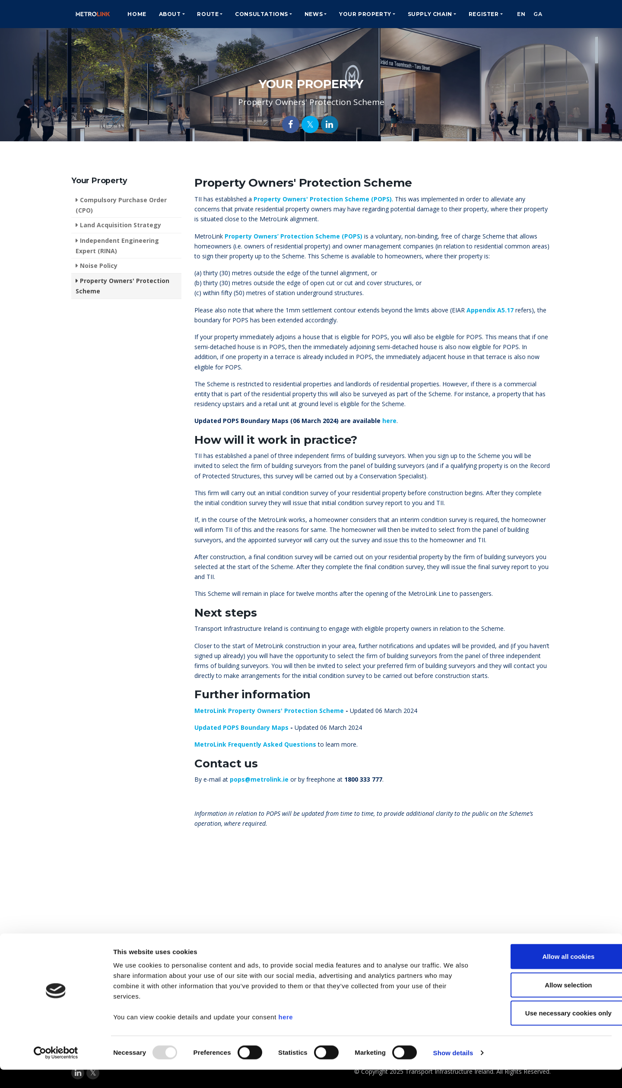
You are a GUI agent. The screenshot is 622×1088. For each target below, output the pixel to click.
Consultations (252, 14)
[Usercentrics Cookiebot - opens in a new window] (56, 1071)
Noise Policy (98, 265)
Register (475, 14)
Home (128, 14)
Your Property (356, 14)
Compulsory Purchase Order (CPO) (121, 205)
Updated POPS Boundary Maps (241, 727)
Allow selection (549, 1003)
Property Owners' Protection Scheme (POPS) (323, 199)
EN (515, 14)
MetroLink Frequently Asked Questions (255, 744)
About (161, 14)
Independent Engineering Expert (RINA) (117, 245)
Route (199, 14)
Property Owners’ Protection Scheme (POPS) (293, 236)
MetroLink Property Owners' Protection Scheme (269, 710)
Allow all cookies (550, 974)
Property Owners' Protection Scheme (122, 286)
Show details (453, 1071)
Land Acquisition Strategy (120, 225)
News (305, 14)
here (285, 1035)
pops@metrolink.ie (259, 779)
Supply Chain (421, 14)
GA (535, 14)
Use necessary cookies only (550, 1031)
